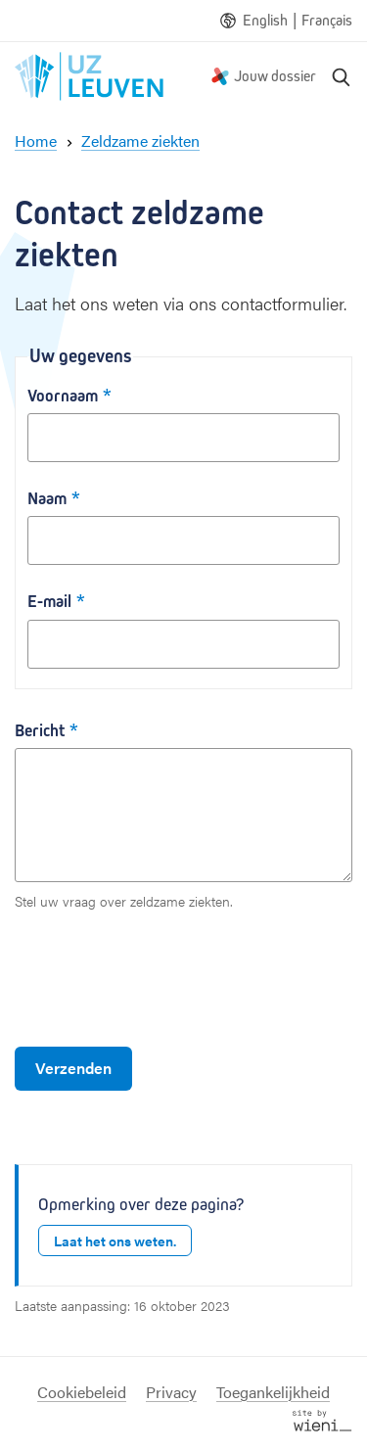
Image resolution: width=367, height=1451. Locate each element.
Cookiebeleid (81, 1392)
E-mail (49, 601)
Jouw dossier (275, 76)
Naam (47, 499)
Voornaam (62, 396)
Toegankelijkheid (273, 1392)
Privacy (171, 1392)
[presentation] (163, 979)
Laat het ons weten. (115, 1240)
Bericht (40, 731)
